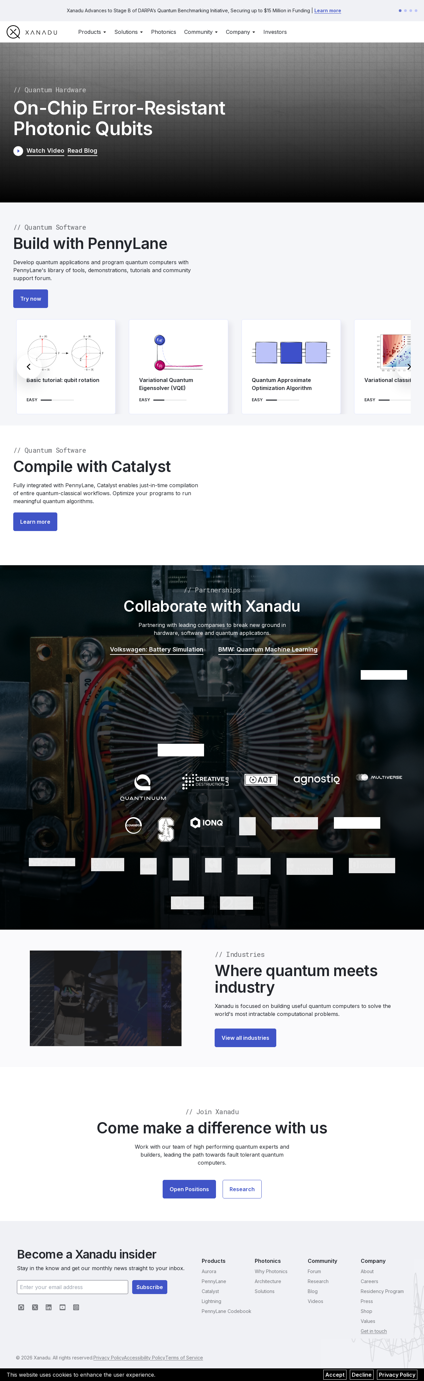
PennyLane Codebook (226, 1311)
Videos (315, 1301)
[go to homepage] (32, 34)
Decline (362, 1374)
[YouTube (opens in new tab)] (63, 1307)
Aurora (209, 1271)
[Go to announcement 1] (400, 12)
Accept (334, 1374)
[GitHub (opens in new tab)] (21, 1307)
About (367, 1271)
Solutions (265, 1291)
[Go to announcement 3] (410, 12)
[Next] (408, 369)
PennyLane (214, 1281)
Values (368, 1321)
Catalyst (210, 1291)
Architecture (268, 1281)
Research (242, 1192)
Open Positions (189, 1192)
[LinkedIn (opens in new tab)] (49, 1307)
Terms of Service (204, 1357)
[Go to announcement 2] (405, 12)
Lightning (211, 1301)
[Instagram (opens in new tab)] (76, 1307)
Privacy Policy (397, 1374)
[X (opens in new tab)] (35, 1307)
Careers (369, 1281)
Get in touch (374, 1331)
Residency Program (382, 1291)
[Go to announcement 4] (416, 12)
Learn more (327, 12)
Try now (30, 301)
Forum (314, 1271)
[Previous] (29, 369)
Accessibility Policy (158, 1357)
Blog (313, 1291)
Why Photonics (271, 1271)
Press (367, 1301)
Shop (366, 1311)
